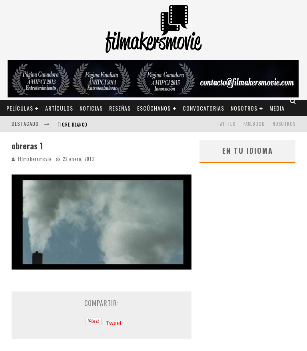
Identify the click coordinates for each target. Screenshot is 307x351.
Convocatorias (203, 108)
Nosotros (244, 108)
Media (277, 108)
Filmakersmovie (35, 159)
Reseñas (120, 108)
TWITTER (226, 124)
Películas (19, 108)
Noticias (91, 108)
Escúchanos (154, 108)
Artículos (59, 108)
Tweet (114, 323)
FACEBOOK (254, 124)
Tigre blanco (73, 124)
